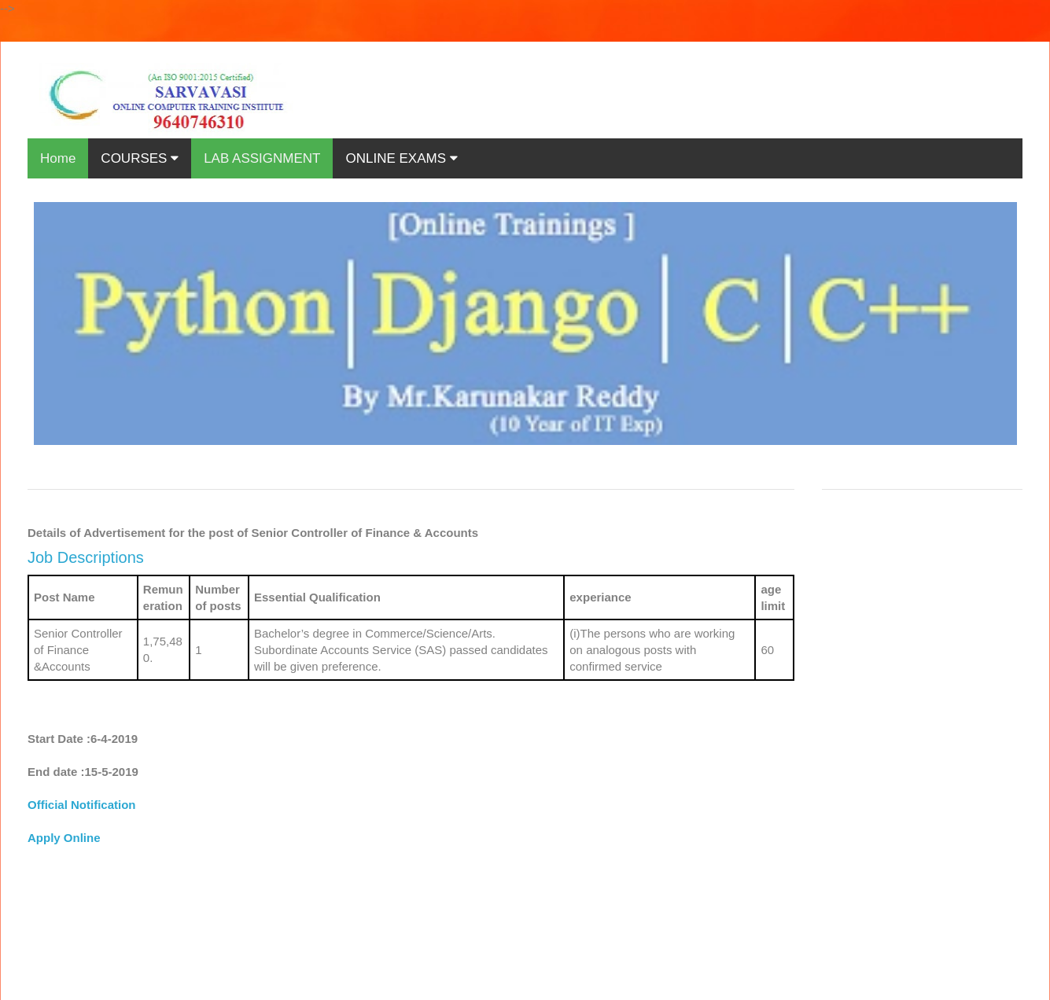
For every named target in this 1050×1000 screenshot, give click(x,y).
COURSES (140, 158)
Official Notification (82, 804)
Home (58, 158)
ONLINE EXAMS (401, 158)
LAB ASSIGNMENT (262, 158)
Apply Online (64, 837)
